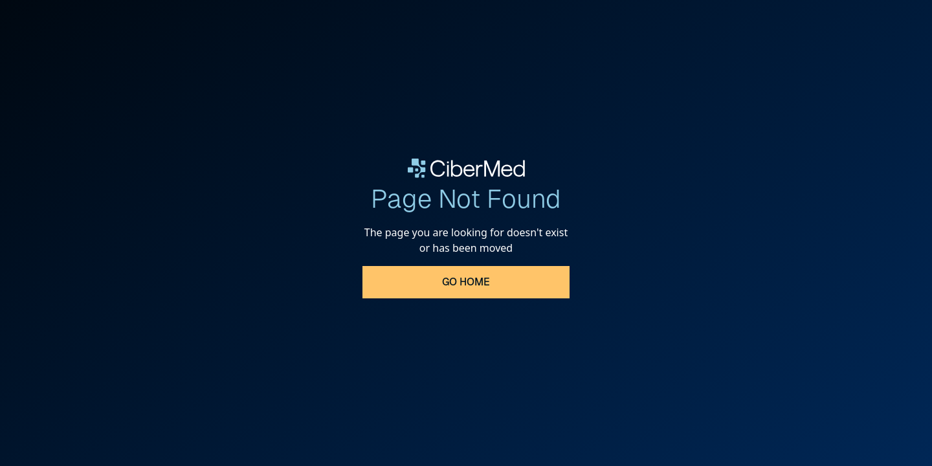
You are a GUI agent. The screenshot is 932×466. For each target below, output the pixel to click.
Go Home (466, 282)
